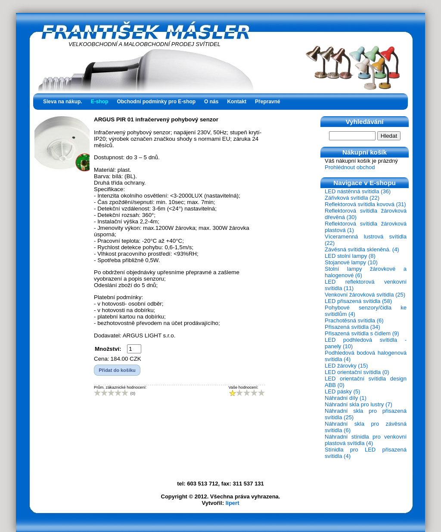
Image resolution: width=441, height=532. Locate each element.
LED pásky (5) (342, 391)
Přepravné (267, 102)
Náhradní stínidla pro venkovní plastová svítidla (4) (366, 439)
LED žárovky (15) (346, 365)
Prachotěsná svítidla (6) (354, 320)
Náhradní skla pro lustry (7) (358, 404)
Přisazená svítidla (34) (352, 327)
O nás (211, 102)
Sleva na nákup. (62, 102)
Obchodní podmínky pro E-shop (156, 102)
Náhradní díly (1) (345, 398)
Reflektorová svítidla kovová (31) (365, 204)
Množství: (108, 349)
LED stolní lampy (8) (350, 256)
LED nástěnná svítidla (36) (358, 191)
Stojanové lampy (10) (351, 262)
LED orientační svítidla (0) (357, 372)
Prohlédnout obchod (350, 167)
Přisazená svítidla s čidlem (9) (362, 333)
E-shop (100, 102)
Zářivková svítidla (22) (352, 198)
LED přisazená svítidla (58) (358, 301)
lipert (232, 503)
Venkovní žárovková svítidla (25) (365, 294)
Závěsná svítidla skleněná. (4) (362, 249)
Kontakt (236, 102)
